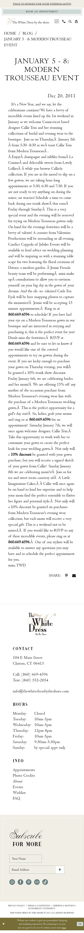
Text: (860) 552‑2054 (30, 681)
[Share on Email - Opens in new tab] (74, 576)
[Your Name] (27, 860)
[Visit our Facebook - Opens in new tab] (20, 885)
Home (10, 34)
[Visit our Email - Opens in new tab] (37, 885)
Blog (28, 34)
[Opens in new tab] (30, 152)
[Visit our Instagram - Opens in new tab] (12, 885)
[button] (57, 22)
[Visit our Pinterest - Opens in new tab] (28, 885)
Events (18, 787)
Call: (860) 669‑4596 (30, 675)
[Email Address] (36, 872)
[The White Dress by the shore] (27, 22)
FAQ (16, 799)
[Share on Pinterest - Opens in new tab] (66, 576)
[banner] (42, 624)
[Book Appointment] (42, 12)
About (18, 782)
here (64, 930)
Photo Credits (24, 776)
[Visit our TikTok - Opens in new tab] (45, 885)
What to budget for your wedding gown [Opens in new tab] (42, 4)
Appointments (24, 770)
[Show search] (70, 22)
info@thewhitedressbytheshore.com (41, 692)
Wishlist (19, 793)
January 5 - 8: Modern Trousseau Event (37, 43)
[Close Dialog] (4, 927)
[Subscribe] (59, 872)
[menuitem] (57, 22)
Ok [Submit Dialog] (79, 926)
